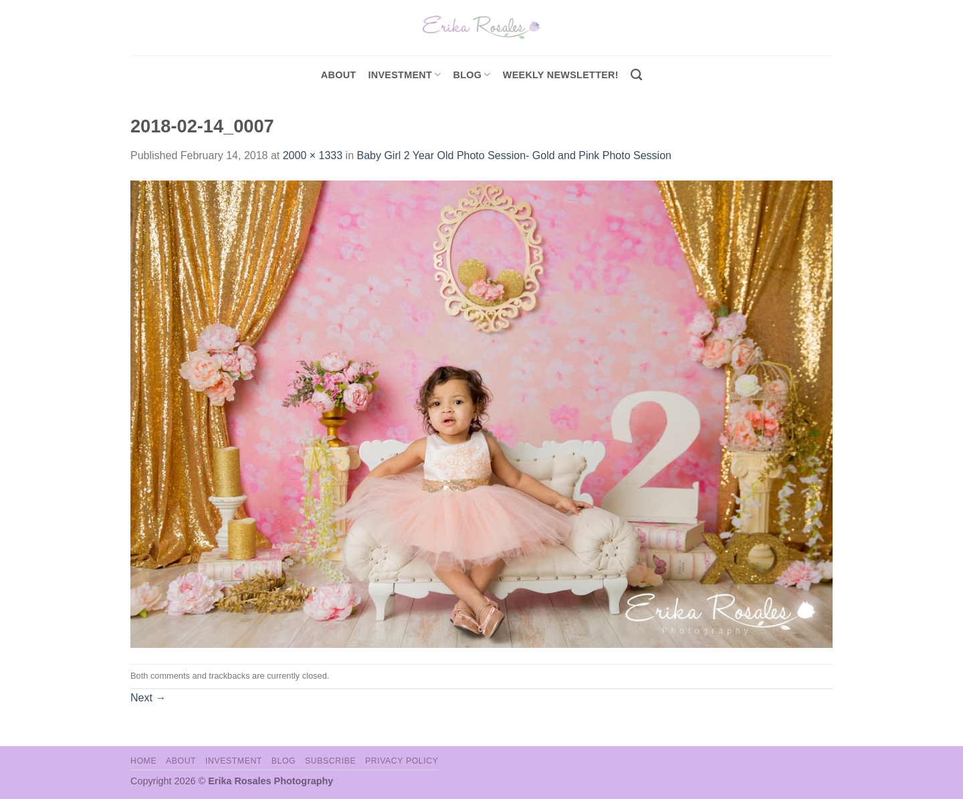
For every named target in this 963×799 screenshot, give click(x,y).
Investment (233, 761)
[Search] (636, 75)
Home (143, 761)
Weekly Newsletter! (561, 75)
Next (148, 697)
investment (404, 74)
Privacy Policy (401, 761)
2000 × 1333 (312, 155)
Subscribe (330, 761)
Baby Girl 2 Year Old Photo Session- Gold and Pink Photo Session (513, 155)
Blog (472, 74)
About (338, 75)
